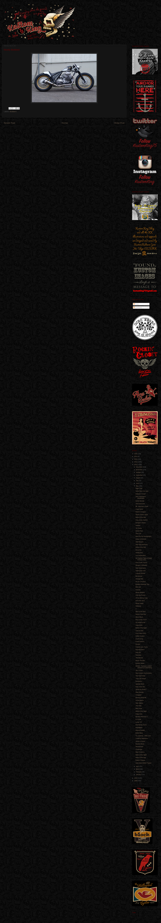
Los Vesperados (141, 555)
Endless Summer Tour (142, 584)
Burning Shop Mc (141, 697)
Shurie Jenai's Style (142, 514)
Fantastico (139, 681)
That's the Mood (141, 678)
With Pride (139, 708)
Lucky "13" (139, 722)
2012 (136, 462)
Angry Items (139, 509)
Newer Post (9, 123)
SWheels (138, 606)
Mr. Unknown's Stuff (142, 506)
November (139, 470)
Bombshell (139, 576)
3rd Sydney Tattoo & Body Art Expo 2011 (144, 559)
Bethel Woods (140, 501)
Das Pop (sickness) (142, 544)
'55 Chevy (139, 528)
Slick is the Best (140, 611)
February (139, 772)
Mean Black (139, 617)
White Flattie (139, 603)
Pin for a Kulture (141, 582)
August (138, 478)
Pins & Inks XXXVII (141, 520)
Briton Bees (139, 733)
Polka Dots (139, 714)
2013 (136, 459)
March (138, 769)
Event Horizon (140, 641)
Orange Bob (139, 579)
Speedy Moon (140, 684)
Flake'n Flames (140, 760)
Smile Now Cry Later (142, 491)
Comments (137, 307)
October (138, 472)
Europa (138, 644)
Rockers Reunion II (141, 717)
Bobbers (13, 111)
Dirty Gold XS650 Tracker (143, 763)
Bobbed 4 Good (140, 494)
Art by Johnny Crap (142, 598)
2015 (136, 454)
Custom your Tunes (142, 647)
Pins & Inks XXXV (141, 620)
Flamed (138, 590)
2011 (136, 464)
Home (65, 123)
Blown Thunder (140, 660)
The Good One (140, 504)
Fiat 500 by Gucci (141, 725)
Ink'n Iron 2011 (140, 600)
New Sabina (139, 703)
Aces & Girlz (139, 631)
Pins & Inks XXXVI (141, 562)
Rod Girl (138, 652)
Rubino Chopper (141, 512)
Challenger (139, 749)
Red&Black (139, 727)
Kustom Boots (140, 744)
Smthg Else (139, 553)
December (139, 467)
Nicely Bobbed (140, 592)
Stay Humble (140, 692)
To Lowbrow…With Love (143, 736)
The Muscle (139, 658)
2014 (136, 456)
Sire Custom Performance (144, 673)
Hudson (138, 525)
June (137, 483)
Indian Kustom (140, 636)
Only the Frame (140, 595)
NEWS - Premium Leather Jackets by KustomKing (144, 667)
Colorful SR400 (140, 573)
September (139, 475)
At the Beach (140, 700)
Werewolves (139, 746)
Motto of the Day (141, 517)
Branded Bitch (140, 649)
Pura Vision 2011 (141, 633)
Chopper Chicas (141, 523)
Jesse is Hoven (140, 741)
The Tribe (139, 706)
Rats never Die (140, 687)
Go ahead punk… (141, 622)
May (137, 486)
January (138, 774)
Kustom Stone (140, 663)
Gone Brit (139, 550)
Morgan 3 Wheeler (141, 565)
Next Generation (141, 568)
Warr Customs (140, 752)
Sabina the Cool (140, 571)
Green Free (139, 531)
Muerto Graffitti (140, 730)
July (137, 480)
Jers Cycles (139, 670)
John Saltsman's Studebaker (141, 497)
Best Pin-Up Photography (143, 536)
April (137, 766)
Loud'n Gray (139, 639)
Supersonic (139, 625)
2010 (136, 778)
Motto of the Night (141, 628)
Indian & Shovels (141, 539)
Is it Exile (138, 719)
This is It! (138, 533)
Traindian (138, 655)
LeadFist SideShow (142, 738)
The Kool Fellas (140, 676)
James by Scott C (141, 689)
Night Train (139, 488)
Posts (136, 304)
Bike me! (138, 587)
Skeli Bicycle (139, 542)
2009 (136, 781)
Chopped (138, 695)
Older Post (119, 123)
